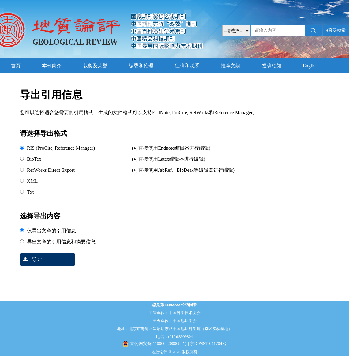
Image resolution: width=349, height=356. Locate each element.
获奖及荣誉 (95, 65)
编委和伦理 (141, 65)
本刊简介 (52, 65)
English (310, 65)
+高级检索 (336, 30)
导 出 (31, 259)
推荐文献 (230, 65)
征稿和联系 (187, 65)
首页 (16, 65)
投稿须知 (271, 65)
